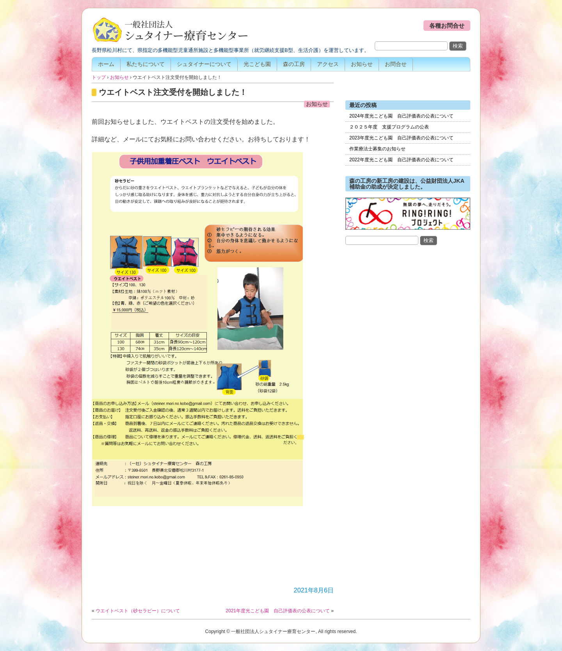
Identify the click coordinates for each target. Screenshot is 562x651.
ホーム (106, 64)
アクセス (328, 64)
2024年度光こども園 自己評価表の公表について (401, 116)
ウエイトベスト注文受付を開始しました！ (173, 92)
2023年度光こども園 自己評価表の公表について (401, 138)
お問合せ (396, 64)
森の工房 (294, 64)
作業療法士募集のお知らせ (377, 149)
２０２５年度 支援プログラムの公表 (389, 127)
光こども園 (257, 64)
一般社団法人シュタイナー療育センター (170, 30)
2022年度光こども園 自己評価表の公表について (401, 159)
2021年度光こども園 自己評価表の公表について (278, 611)
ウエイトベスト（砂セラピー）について (138, 611)
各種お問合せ (446, 25)
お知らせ (362, 64)
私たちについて (145, 64)
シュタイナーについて (204, 64)
